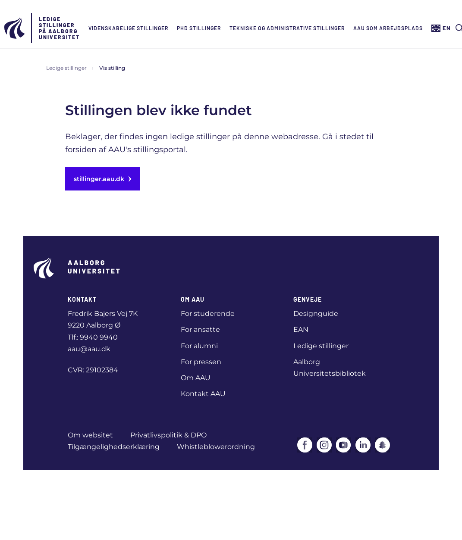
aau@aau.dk (89, 349)
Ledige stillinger (66, 68)
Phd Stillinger (199, 28)
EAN (300, 329)
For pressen (201, 362)
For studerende (208, 313)
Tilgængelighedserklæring (114, 447)
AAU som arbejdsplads (388, 28)
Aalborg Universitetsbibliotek (329, 368)
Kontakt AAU (203, 394)
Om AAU (196, 378)
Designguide (315, 313)
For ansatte (200, 329)
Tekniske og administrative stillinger (287, 28)
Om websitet (90, 435)
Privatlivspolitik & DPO (168, 435)
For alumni (199, 346)
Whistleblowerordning (216, 447)
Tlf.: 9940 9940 (93, 337)
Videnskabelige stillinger (128, 28)
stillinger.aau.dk (103, 179)
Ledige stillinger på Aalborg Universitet (59, 28)
